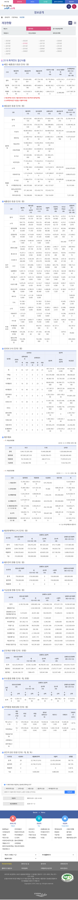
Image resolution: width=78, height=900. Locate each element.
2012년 (59, 46)
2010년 (25, 48)
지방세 (4, 835)
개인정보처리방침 (7, 864)
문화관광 (19, 2)
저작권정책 (24, 868)
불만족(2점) (40, 788)
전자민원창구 (18, 829)
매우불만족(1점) (52, 788)
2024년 (8, 54)
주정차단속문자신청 (7, 840)
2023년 (8, 41)
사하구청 (6, 2)
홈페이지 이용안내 (7, 868)
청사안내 (43, 864)
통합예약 (71, 2)
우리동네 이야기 (45, 832)
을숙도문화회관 (58, 2)
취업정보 (56, 832)
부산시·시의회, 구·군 (10, 855)
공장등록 (69, 835)
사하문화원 (18, 843)
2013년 (42, 46)
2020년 (59, 41)
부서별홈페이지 (46, 855)
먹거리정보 (44, 835)
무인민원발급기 (19, 835)
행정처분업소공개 (71, 838)
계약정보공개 (58, 829)
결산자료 (30, 29)
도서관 (45, 2)
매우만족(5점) (9, 788)
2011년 (8, 48)
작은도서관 (5, 838)
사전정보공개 (6, 832)
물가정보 (69, 832)
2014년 (25, 46)
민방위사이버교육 (19, 832)
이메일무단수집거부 (46, 868)
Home (2, 17)
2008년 (59, 48)
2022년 (25, 41)
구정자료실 (14, 17)
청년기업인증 (58, 838)
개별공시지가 (6, 843)
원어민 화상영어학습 (8, 846)
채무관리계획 (56, 33)
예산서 (5, 29)
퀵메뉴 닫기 (39, 812)
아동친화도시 (6, 849)
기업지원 (56, 835)
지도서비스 (31, 832)
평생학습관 (5, 829)
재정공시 (6, 33)
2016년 (59, 43)
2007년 (8, 51)
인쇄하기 (75, 23)
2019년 (8, 43)
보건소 (32, 2)
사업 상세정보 (32, 33)
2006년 (25, 51)
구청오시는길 (32, 835)
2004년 (59, 51)
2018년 (25, 43)
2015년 (8, 46)
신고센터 (17, 838)
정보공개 (7, 17)
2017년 (42, 43)
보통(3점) (30, 788)
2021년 (42, 41)
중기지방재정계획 (58, 29)
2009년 (42, 48)
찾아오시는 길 (25, 864)
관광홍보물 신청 (45, 829)
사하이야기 (31, 829)
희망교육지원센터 (19, 846)
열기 (70, 23)
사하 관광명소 (32, 838)
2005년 (42, 51)
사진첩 (42, 838)
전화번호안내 (64, 864)
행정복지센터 (8, 858)
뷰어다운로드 (64, 868)
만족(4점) (20, 788)
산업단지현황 (70, 829)
